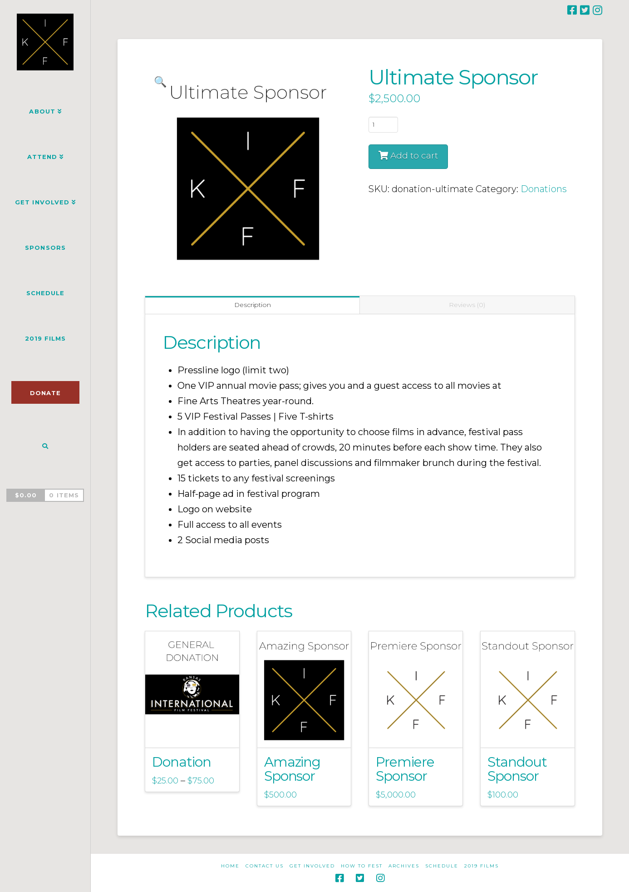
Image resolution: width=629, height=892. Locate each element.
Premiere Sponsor (405, 768)
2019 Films (481, 866)
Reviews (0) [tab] (467, 305)
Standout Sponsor (517, 768)
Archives (403, 866)
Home (230, 866)
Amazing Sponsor (292, 768)
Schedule (441, 866)
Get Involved (312, 866)
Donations (544, 188)
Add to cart (414, 155)
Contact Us (265, 866)
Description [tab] (252, 305)
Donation (181, 761)
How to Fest (362, 866)
